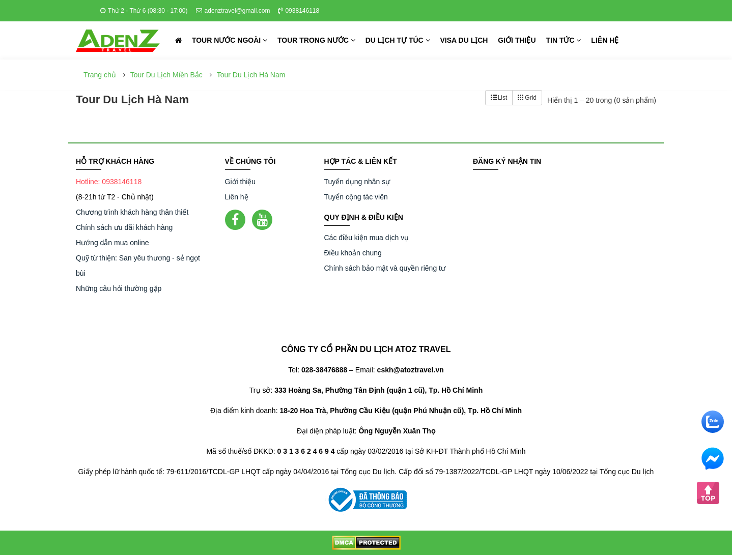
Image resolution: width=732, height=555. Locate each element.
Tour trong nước (316, 40)
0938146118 (298, 11)
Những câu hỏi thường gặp (118, 288)
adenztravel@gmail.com (233, 11)
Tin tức (563, 40)
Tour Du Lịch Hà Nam (251, 75)
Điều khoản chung (353, 253)
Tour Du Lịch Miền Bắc (166, 75)
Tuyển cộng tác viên (356, 197)
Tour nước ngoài (229, 40)
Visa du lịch (464, 40)
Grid (527, 97)
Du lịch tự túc (397, 40)
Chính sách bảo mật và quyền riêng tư (384, 268)
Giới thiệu (517, 40)
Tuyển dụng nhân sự (357, 182)
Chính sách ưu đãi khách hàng (124, 227)
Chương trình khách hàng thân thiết (132, 212)
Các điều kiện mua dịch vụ (366, 237)
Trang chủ (99, 75)
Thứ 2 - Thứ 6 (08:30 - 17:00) (144, 11)
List (499, 97)
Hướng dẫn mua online (112, 243)
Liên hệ (604, 40)
